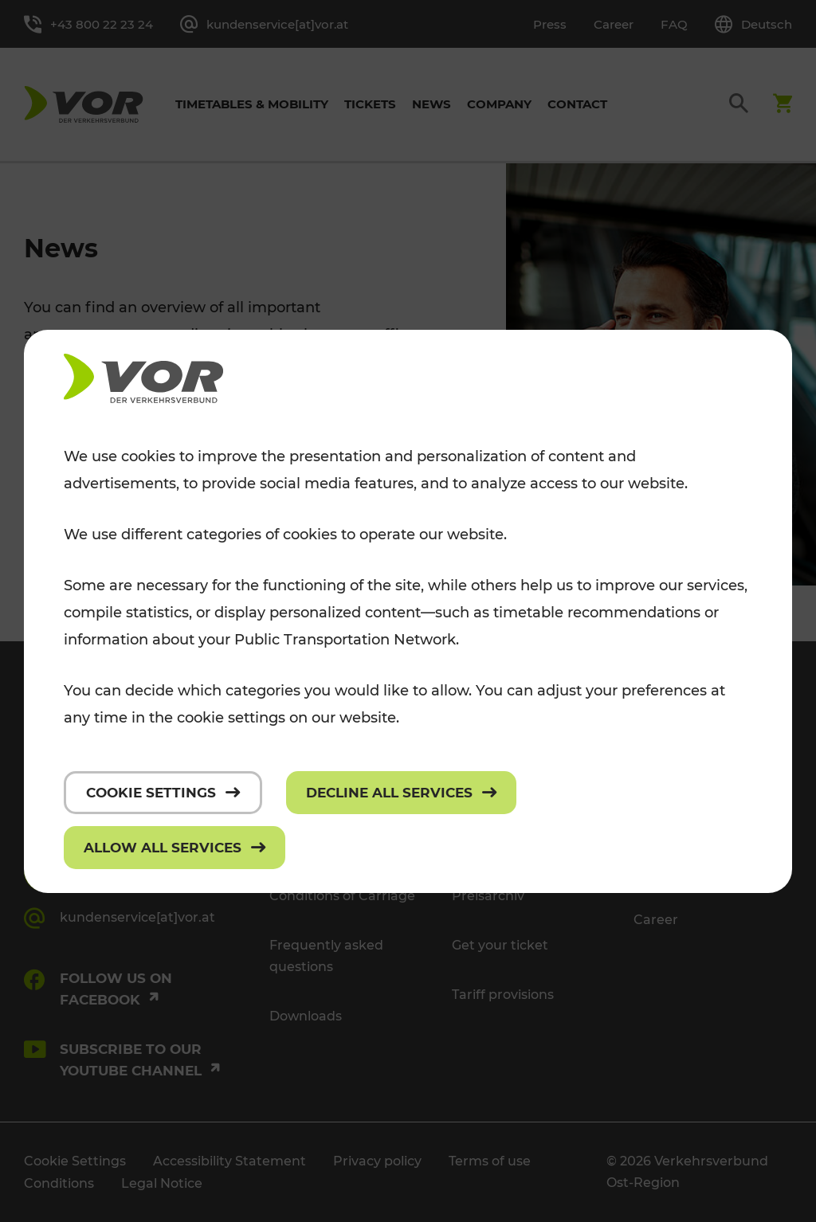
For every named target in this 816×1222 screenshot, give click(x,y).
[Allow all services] (174, 847)
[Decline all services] (401, 792)
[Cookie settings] (163, 792)
